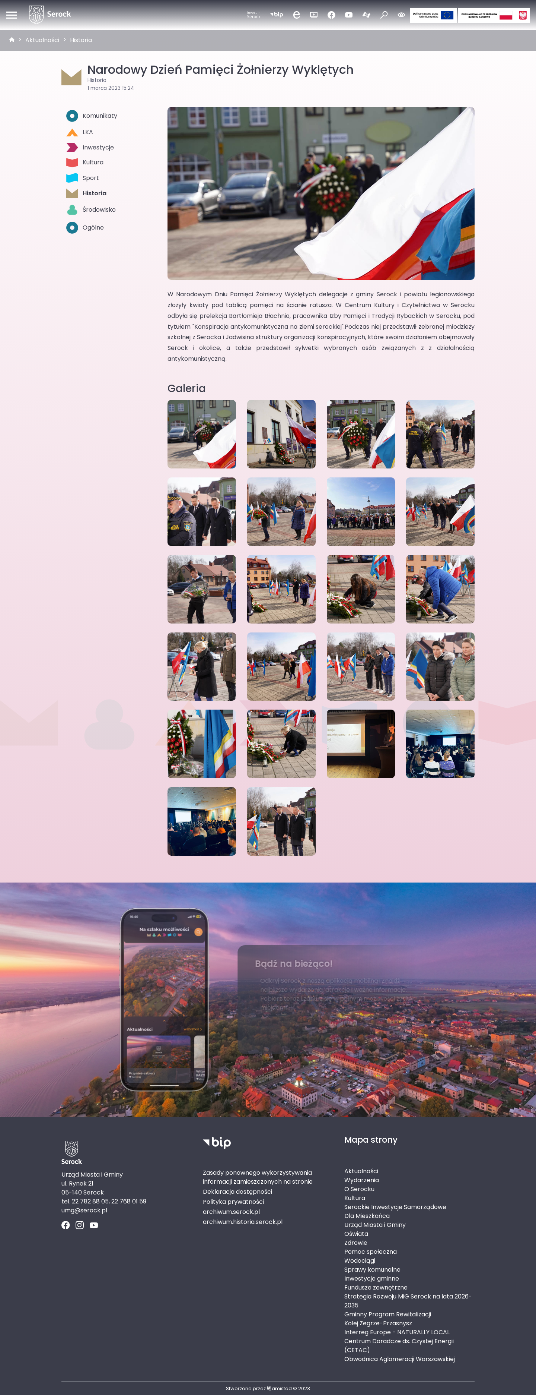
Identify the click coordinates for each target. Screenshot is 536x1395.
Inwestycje (90, 147)
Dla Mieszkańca (367, 1216)
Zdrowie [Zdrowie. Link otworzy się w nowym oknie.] (355, 1242)
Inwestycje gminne (371, 1278)
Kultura (84, 162)
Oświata (356, 1234)
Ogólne (85, 228)
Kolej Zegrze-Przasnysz (378, 1323)
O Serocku (359, 1189)
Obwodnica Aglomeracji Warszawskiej (399, 1359)
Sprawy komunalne (372, 1269)
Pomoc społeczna (370, 1251)
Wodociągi (359, 1260)
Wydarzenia (361, 1180)
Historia (81, 40)
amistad (279, 1388)
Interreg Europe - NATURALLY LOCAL (397, 1332)
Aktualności (42, 40)
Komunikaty (91, 116)
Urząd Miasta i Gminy (375, 1225)
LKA (79, 132)
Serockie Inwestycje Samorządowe (395, 1207)
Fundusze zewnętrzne (376, 1287)
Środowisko (91, 210)
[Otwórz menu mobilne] (11, 15)
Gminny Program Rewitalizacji (387, 1314)
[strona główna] (12, 40)
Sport (82, 178)
